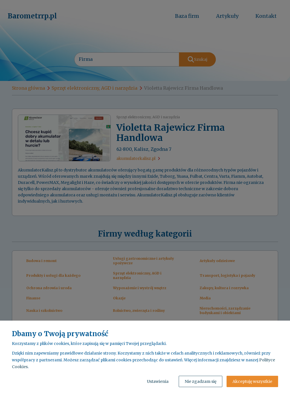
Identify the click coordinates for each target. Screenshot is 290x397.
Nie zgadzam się (200, 381)
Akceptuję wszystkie (252, 381)
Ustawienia (158, 381)
